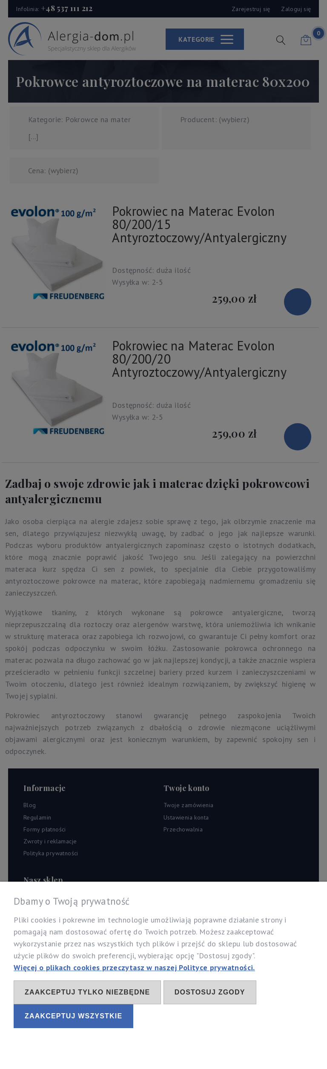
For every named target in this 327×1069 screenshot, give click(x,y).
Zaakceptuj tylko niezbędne (87, 992)
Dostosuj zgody (210, 992)
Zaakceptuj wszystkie (73, 1016)
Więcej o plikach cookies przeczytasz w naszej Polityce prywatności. (134, 967)
